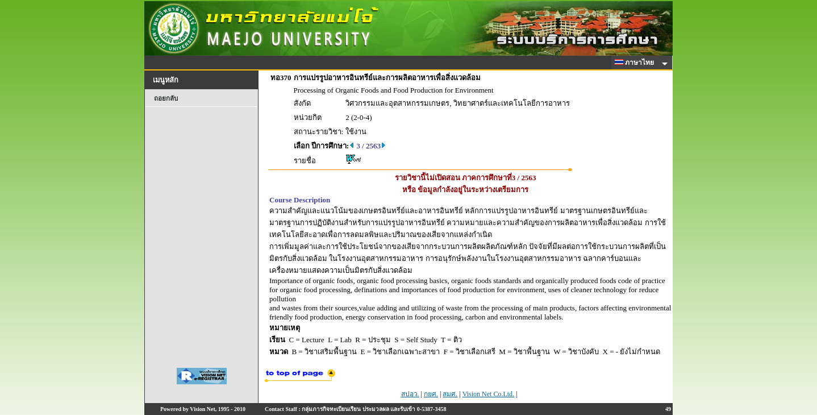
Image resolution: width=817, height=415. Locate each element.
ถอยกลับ (166, 98)
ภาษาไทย (636, 63)
